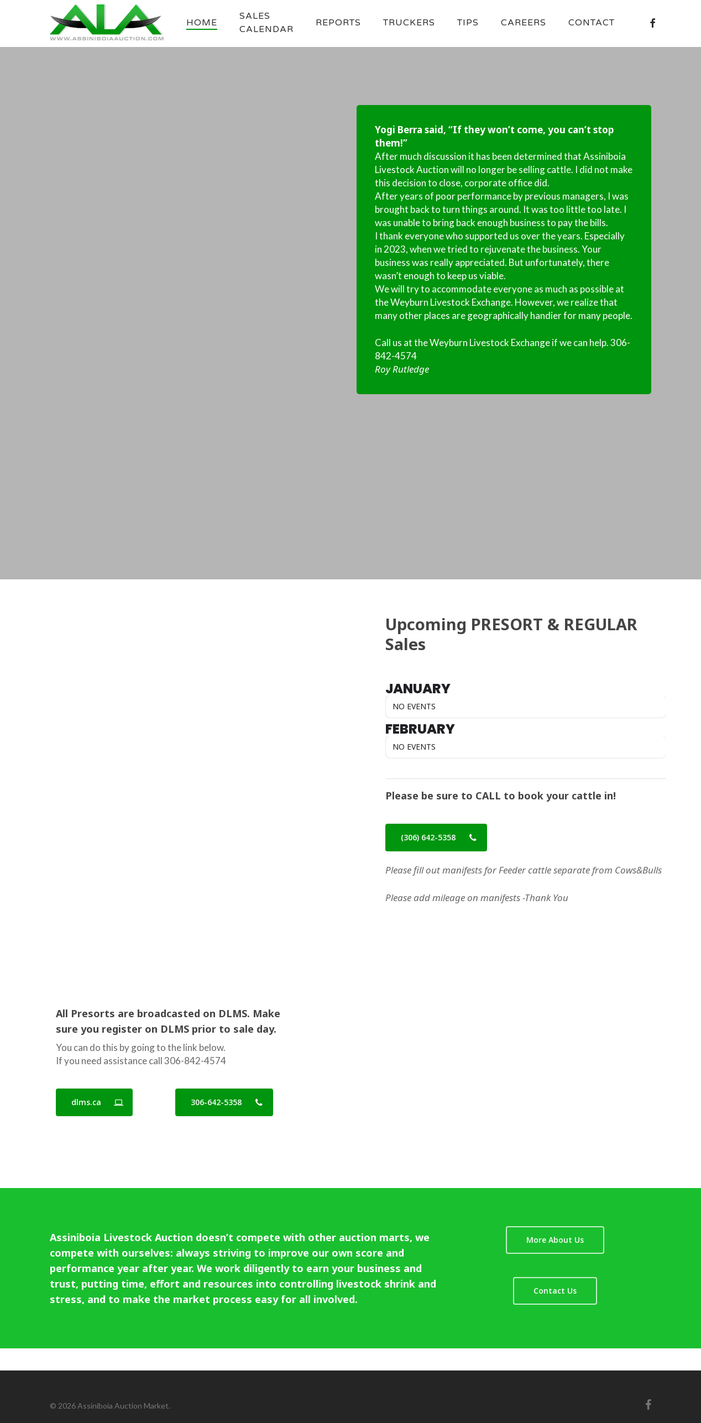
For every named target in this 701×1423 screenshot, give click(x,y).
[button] (436, 837)
